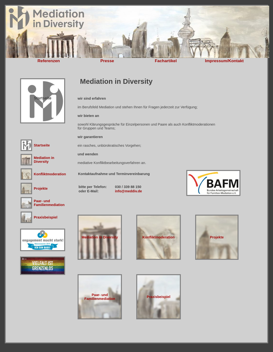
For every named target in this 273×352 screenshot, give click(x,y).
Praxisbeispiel (45, 217)
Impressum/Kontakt (224, 60)
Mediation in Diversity (44, 160)
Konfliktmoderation (50, 174)
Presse (107, 60)
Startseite (42, 145)
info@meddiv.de (128, 191)
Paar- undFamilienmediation (49, 203)
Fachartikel (166, 60)
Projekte (41, 188)
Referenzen (49, 60)
